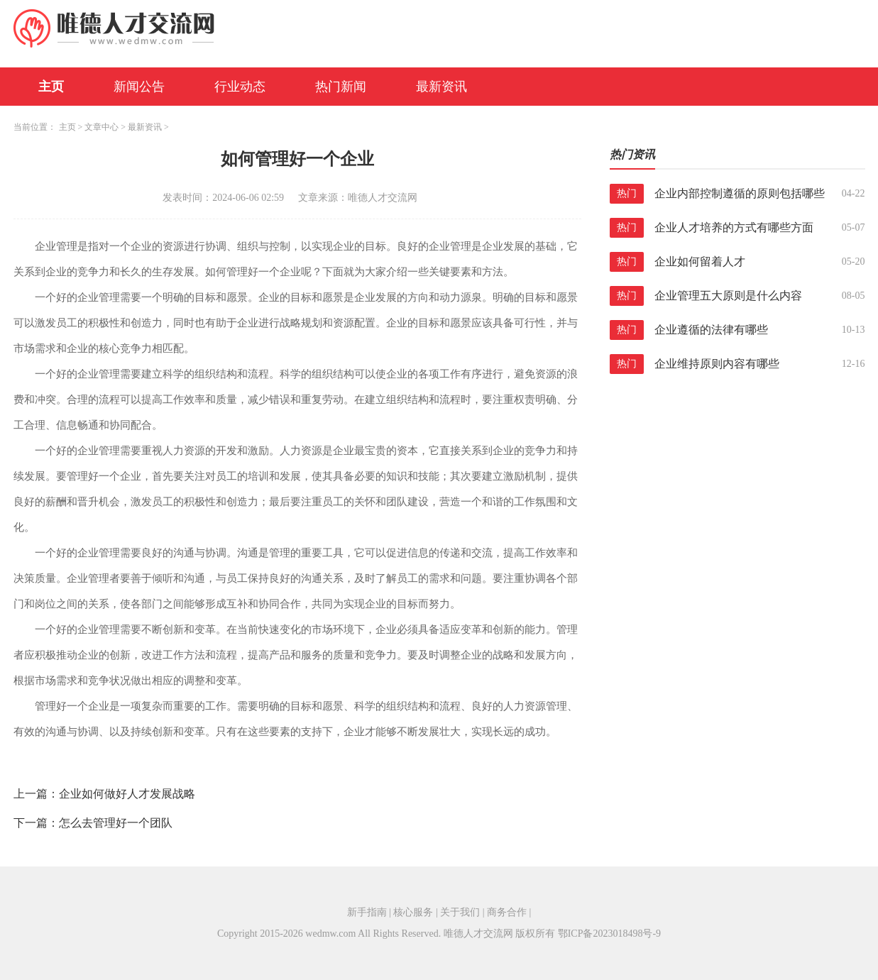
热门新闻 (340, 86)
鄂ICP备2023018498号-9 (609, 933)
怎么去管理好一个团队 (115, 823)
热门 (627, 193)
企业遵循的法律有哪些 (711, 330)
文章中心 (101, 127)
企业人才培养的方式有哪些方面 (733, 227)
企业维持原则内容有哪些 (716, 364)
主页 (51, 86)
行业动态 (239, 86)
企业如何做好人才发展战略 (127, 794)
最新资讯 (441, 86)
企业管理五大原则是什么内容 (728, 296)
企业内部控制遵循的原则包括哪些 (739, 193)
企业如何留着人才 (699, 261)
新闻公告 (139, 86)
